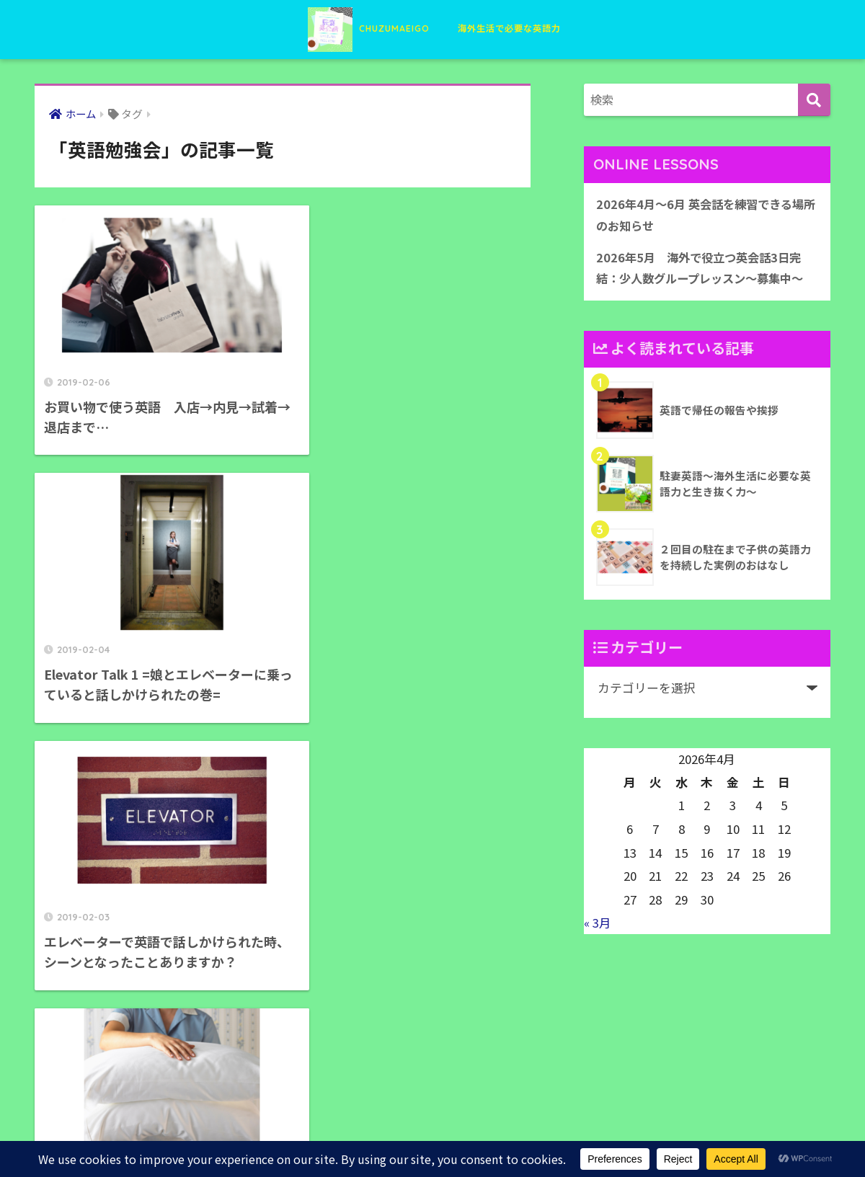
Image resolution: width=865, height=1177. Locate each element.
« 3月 (597, 925)
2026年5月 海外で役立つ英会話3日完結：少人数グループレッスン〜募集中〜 (706, 270)
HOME (433, 1116)
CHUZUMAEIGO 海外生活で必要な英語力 (432, 27)
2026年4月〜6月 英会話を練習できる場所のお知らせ (705, 216)
